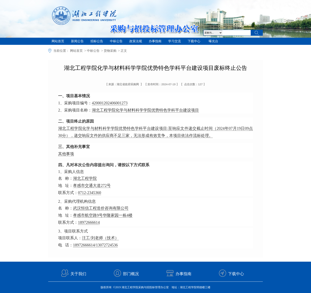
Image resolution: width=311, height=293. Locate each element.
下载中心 (194, 41)
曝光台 (213, 41)
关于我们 (78, 274)
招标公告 (96, 41)
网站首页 (58, 41)
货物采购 (110, 50)
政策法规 (135, 41)
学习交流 (174, 41)
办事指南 (155, 41)
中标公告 (116, 41)
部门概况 (131, 274)
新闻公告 (77, 41)
